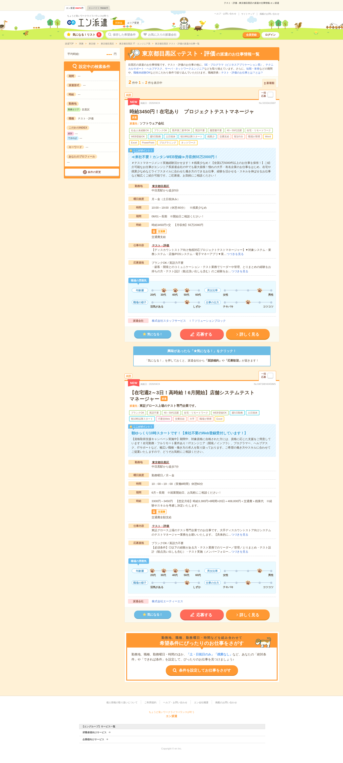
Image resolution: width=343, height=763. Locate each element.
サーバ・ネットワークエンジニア (184, 68)
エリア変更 (133, 22)
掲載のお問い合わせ (269, 14)
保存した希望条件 (124, 34)
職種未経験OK (141, 72)
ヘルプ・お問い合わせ (225, 14)
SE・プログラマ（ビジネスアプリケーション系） (233, 64)
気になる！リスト (87, 34)
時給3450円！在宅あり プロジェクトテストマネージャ (192, 111)
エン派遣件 (75, 8)
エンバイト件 (98, 8)
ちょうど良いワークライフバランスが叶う (88, 16)
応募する (204, 334)
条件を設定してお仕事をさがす (205, 670)
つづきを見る (235, 254)
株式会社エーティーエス (167, 601)
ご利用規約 (150, 702)
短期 (249, 68)
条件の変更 (94, 172)
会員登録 (251, 34)
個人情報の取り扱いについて (122, 702)
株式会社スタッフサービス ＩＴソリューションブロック (189, 320)
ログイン (270, 34)
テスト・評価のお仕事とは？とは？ (242, 72)
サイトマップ (247, 14)
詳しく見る (249, 334)
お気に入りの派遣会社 (162, 34)
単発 (256, 68)
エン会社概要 (201, 702)
